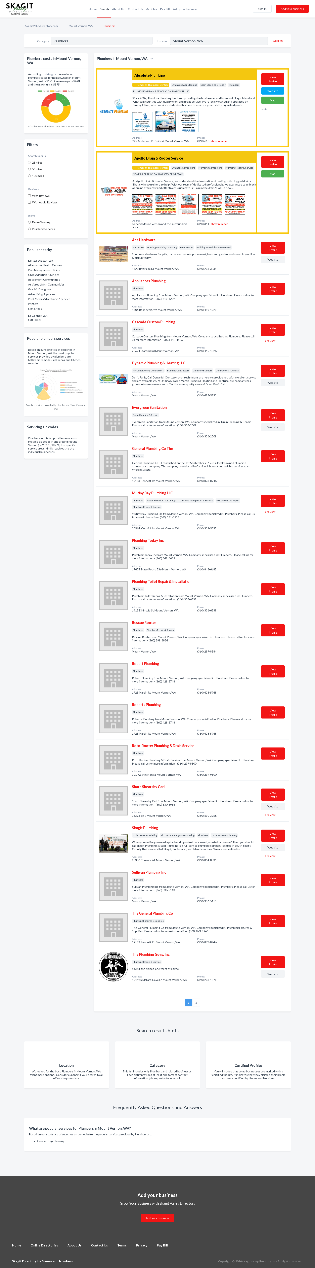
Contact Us (135, 9)
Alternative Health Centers (45, 265)
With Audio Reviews (45, 202)
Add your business (185, 9)
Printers (33, 303)
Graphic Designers (39, 289)
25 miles (37, 162)
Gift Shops (35, 320)
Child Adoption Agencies (43, 274)
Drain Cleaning (41, 222)
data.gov (50, 74)
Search (104, 9)
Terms (122, 1245)
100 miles (38, 175)
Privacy (141, 1245)
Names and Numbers (57, 1261)
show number (219, 141)
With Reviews (41, 195)
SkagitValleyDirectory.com (41, 26)
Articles (151, 9)
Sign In (262, 8)
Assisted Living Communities (46, 284)
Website (272, 91)
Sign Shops (35, 308)
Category (43, 41)
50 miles (37, 169)
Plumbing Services (43, 229)
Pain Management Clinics (44, 270)
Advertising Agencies (41, 294)
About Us (118, 9)
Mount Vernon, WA (81, 26)
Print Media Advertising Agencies (49, 299)
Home (93, 9)
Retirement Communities (44, 279)
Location (163, 41)
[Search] (277, 41)
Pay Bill (165, 9)
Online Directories (44, 1245)
